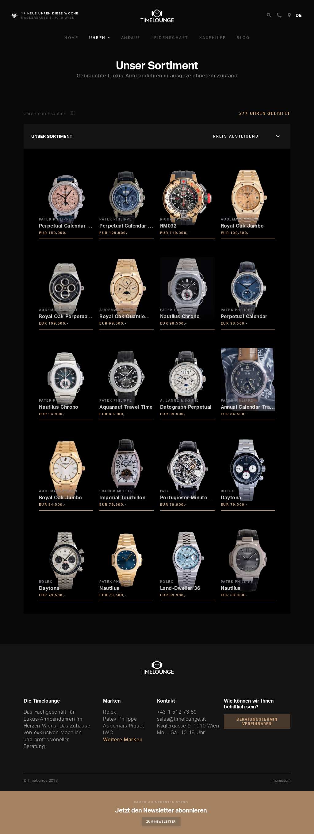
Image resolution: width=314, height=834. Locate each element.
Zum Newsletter (162, 821)
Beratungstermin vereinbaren (257, 721)
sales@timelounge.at (181, 719)
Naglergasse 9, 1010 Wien (188, 726)
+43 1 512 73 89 (177, 712)
